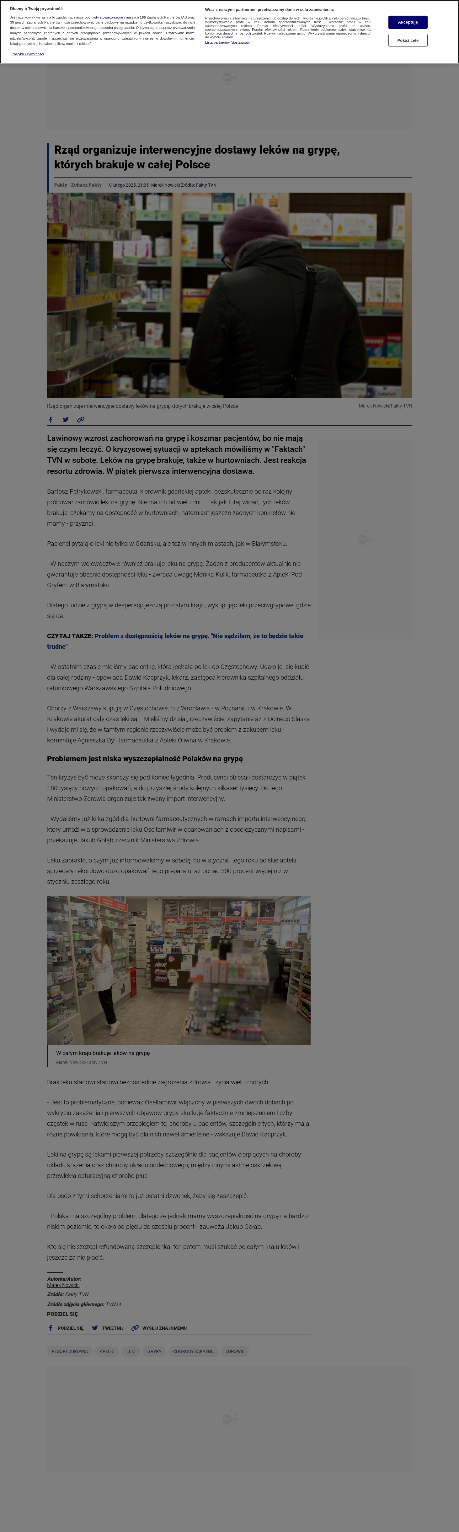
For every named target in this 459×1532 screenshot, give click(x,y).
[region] (229, 31)
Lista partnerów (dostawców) (228, 42)
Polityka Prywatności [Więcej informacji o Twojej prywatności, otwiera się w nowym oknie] (28, 54)
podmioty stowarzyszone (104, 17)
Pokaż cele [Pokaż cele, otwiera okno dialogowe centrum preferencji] (408, 40)
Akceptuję (408, 22)
